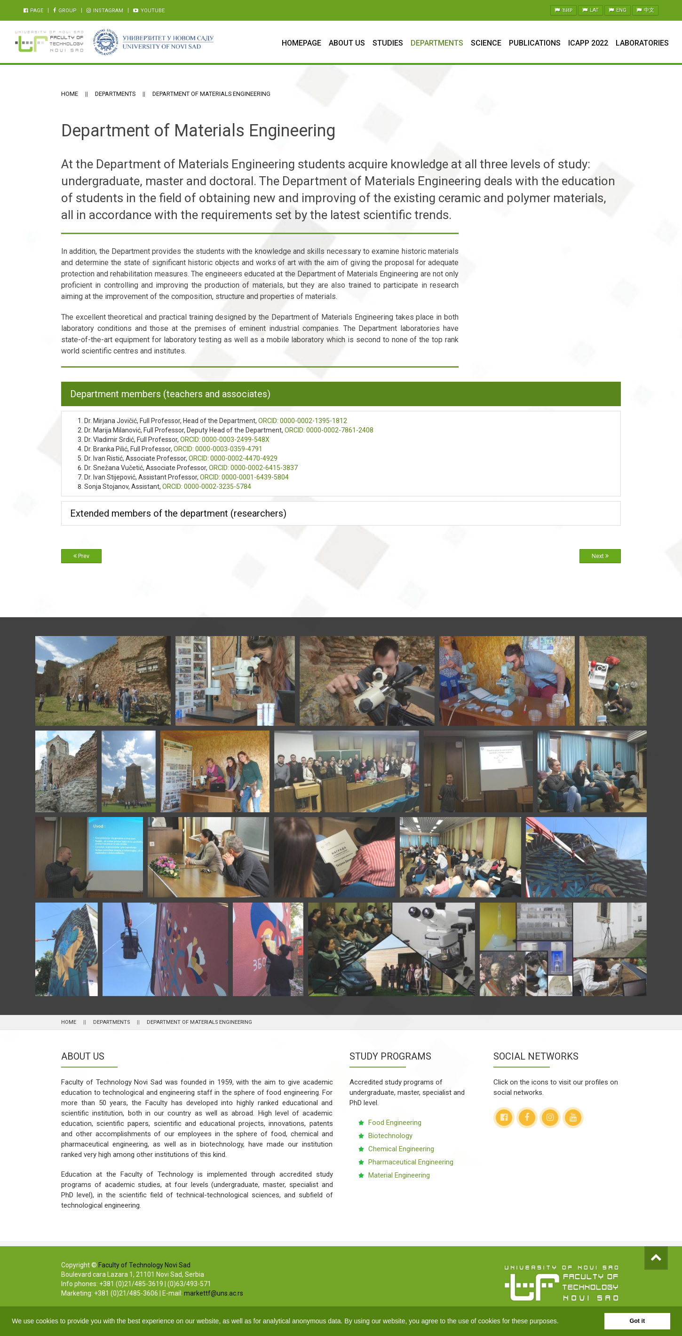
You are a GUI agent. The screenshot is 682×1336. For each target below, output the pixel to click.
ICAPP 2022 (588, 43)
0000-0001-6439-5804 (244, 477)
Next (600, 555)
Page (33, 11)
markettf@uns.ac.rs (213, 1293)
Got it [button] (637, 1321)
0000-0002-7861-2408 (329, 430)
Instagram (105, 11)
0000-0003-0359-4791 (218, 449)
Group (65, 11)
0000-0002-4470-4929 (233, 458)
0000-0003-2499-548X (225, 439)
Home (69, 93)
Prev (81, 555)
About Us (347, 43)
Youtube (149, 11)
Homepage (301, 43)
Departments (437, 43)
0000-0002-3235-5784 (206, 486)
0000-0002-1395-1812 (302, 420)
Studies (388, 43)
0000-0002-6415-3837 (253, 468)
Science (486, 43)
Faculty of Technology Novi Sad (144, 1265)
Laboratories (642, 43)
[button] (561, 1321)
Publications (535, 43)
